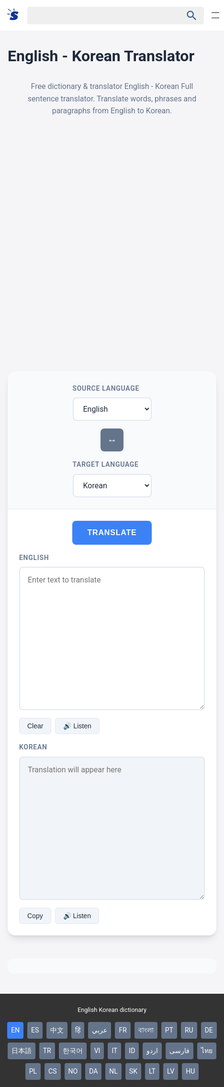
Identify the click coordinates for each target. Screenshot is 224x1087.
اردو (152, 1050)
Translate (112, 532)
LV (170, 1071)
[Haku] (96, 15)
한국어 (73, 1050)
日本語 (21, 1050)
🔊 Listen (77, 726)
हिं (77, 1030)
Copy (35, 916)
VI (97, 1050)
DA (93, 1071)
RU (189, 1030)
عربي (99, 1030)
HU (190, 1071)
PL (33, 1071)
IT (114, 1050)
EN (15, 1030)
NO (73, 1071)
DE (209, 1030)
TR (47, 1050)
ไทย (207, 1050)
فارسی (179, 1050)
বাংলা (146, 1030)
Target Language (106, 464)
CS (52, 1071)
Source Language (106, 388)
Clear (35, 726)
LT (152, 1071)
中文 (57, 1030)
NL (113, 1071)
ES (35, 1030)
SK (133, 1071)
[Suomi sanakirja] (16, 15)
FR (122, 1030)
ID (132, 1050)
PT (169, 1030)
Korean (33, 747)
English (34, 557)
